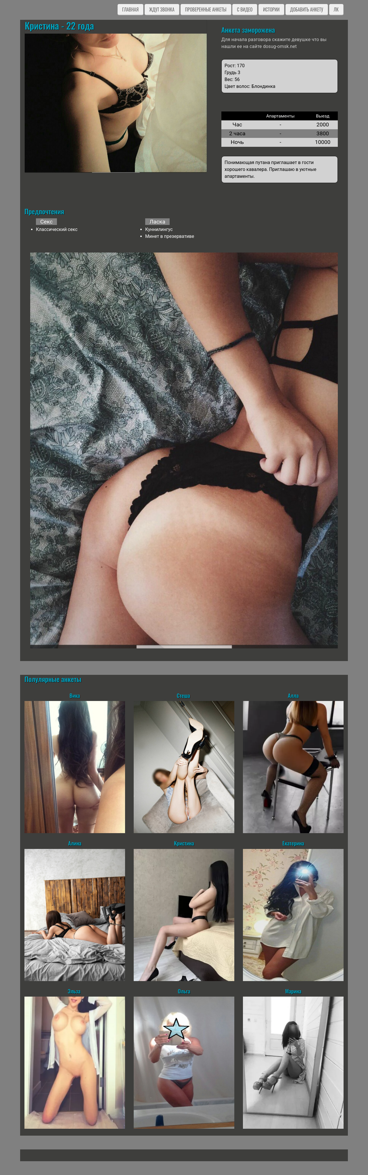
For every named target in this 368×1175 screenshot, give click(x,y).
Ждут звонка (162, 9)
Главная (130, 9)
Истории (271, 9)
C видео (244, 9)
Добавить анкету (306, 9)
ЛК (336, 9)
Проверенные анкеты (206, 9)
